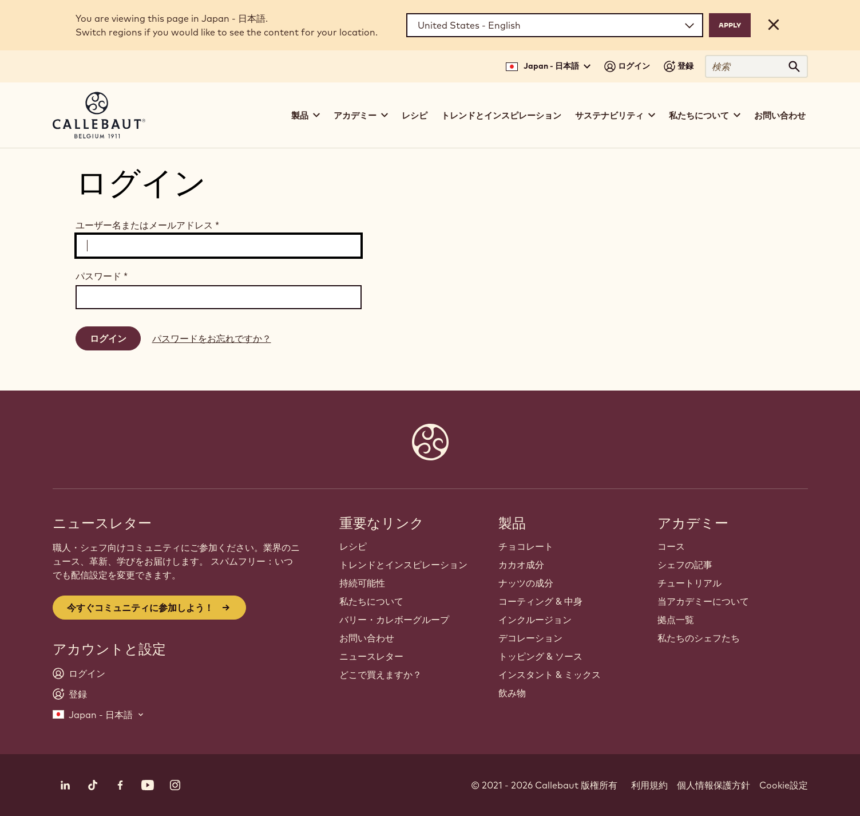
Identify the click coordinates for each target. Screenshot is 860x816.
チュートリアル (689, 583)
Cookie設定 (783, 785)
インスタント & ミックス (549, 674)
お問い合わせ (780, 115)
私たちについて (371, 601)
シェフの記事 (684, 564)
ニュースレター (371, 656)
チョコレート (525, 546)
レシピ (414, 115)
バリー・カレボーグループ (394, 619)
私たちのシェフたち (698, 638)
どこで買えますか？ (380, 674)
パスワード (102, 276)
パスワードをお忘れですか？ (211, 338)
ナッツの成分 (525, 583)
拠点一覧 (675, 619)
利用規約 (649, 785)
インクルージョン (535, 619)
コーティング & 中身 (540, 601)
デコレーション (530, 638)
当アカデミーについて (703, 601)
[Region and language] (554, 25)
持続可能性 (362, 583)
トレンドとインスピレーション (501, 115)
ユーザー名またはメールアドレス (147, 225)
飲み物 (512, 693)
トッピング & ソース (540, 656)
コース (671, 546)
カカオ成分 (521, 564)
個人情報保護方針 (713, 785)
